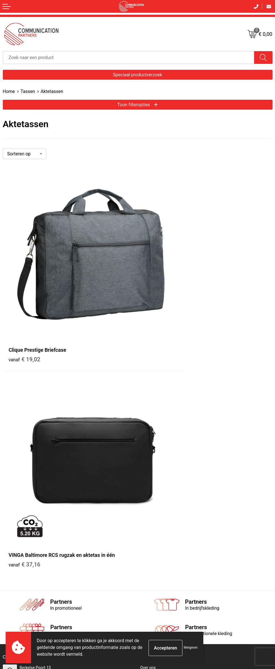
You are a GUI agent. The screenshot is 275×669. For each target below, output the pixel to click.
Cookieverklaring (155, 507)
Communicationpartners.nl (163, 446)
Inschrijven (138, 603)
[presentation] (229, 581)
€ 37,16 (159, 313)
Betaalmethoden (17, 515)
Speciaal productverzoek (137, 74)
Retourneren (13, 522)
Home (9, 91)
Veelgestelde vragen (158, 431)
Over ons (148, 416)
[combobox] (128, 57)
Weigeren (191, 648)
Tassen (28, 91)
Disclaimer (149, 522)
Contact (10, 500)
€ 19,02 (24, 313)
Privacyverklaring (155, 515)
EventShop (149, 438)
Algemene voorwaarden (161, 500)
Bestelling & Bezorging (22, 507)
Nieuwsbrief (150, 424)
